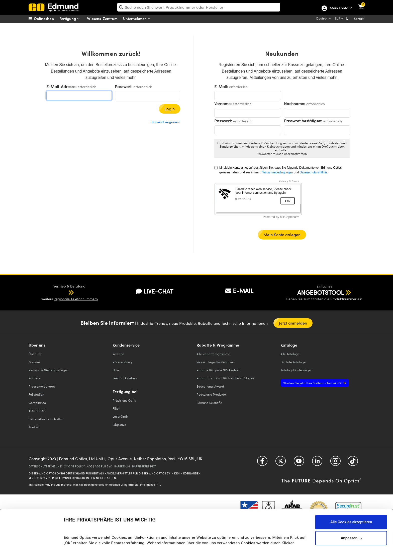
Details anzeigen (78, 538)
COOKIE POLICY (74, 466)
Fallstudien (36, 394)
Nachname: (294, 103)
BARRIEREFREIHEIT (144, 466)
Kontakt (359, 19)
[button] (351, 18)
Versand (118, 354)
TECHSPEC (37, 410)
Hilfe (116, 370)
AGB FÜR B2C (103, 466)
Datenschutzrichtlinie (314, 172)
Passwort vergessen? (166, 122)
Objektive (119, 424)
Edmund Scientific (209, 402)
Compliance (37, 402)
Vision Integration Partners (216, 362)
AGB (89, 466)
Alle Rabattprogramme (213, 354)
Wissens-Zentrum (102, 18)
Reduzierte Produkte (211, 394)
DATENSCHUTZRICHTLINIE (45, 466)
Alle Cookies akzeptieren (351, 495)
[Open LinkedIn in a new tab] (317, 462)
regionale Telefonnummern (76, 299)
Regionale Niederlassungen (48, 370)
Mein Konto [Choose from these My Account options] (339, 8)
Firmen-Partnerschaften (46, 419)
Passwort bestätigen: (303, 120)
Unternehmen (138, 19)
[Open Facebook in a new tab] (262, 462)
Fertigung (70, 19)
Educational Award (210, 386)
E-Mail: (221, 86)
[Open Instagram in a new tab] (335, 462)
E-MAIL (239, 291)
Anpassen (351, 511)
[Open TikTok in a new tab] (352, 462)
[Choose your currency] (339, 19)
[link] (364, 3)
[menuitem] (47, 19)
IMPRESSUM (122, 466)
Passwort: (123, 86)
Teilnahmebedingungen (277, 172)
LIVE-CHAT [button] (154, 291)
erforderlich (87, 86)
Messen (34, 362)
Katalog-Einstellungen (296, 370)
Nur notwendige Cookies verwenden (351, 527)
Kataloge (290, 354)
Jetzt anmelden (293, 323)
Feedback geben (125, 378)
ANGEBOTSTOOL (320, 292)
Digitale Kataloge (293, 362)
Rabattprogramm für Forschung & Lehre (225, 378)
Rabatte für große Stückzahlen (218, 370)
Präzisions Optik (124, 400)
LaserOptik (120, 416)
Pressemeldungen (42, 386)
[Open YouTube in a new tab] (299, 462)
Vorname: (223, 103)
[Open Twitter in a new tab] (280, 462)
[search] (198, 7)
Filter (116, 408)
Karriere (34, 378)
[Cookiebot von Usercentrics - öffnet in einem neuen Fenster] (32, 537)
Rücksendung (122, 362)
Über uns (35, 354)
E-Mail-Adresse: (61, 86)
